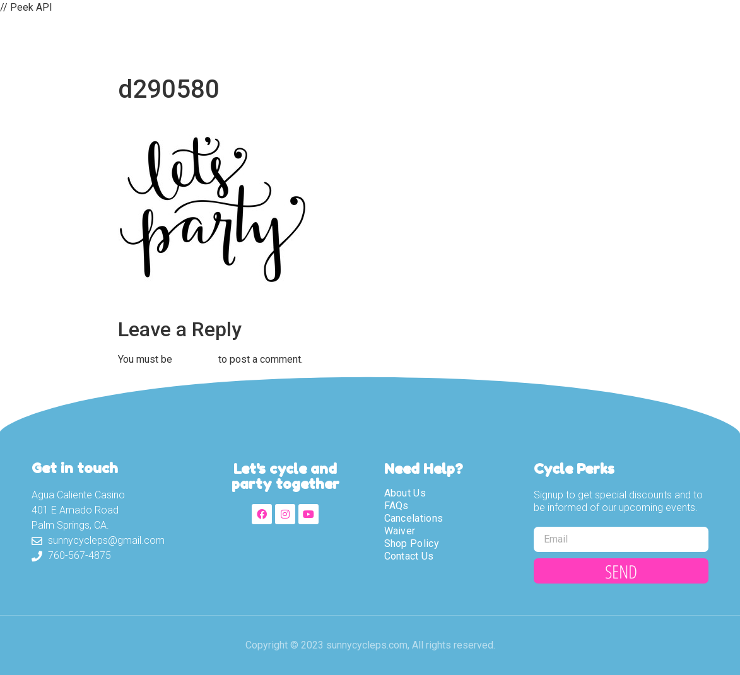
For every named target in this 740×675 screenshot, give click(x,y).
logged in (195, 359)
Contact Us (594, 42)
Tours (399, 42)
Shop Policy (411, 543)
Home (260, 42)
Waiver (462, 42)
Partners (679, 42)
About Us (329, 42)
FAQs (396, 506)
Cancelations (413, 518)
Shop (522, 42)
